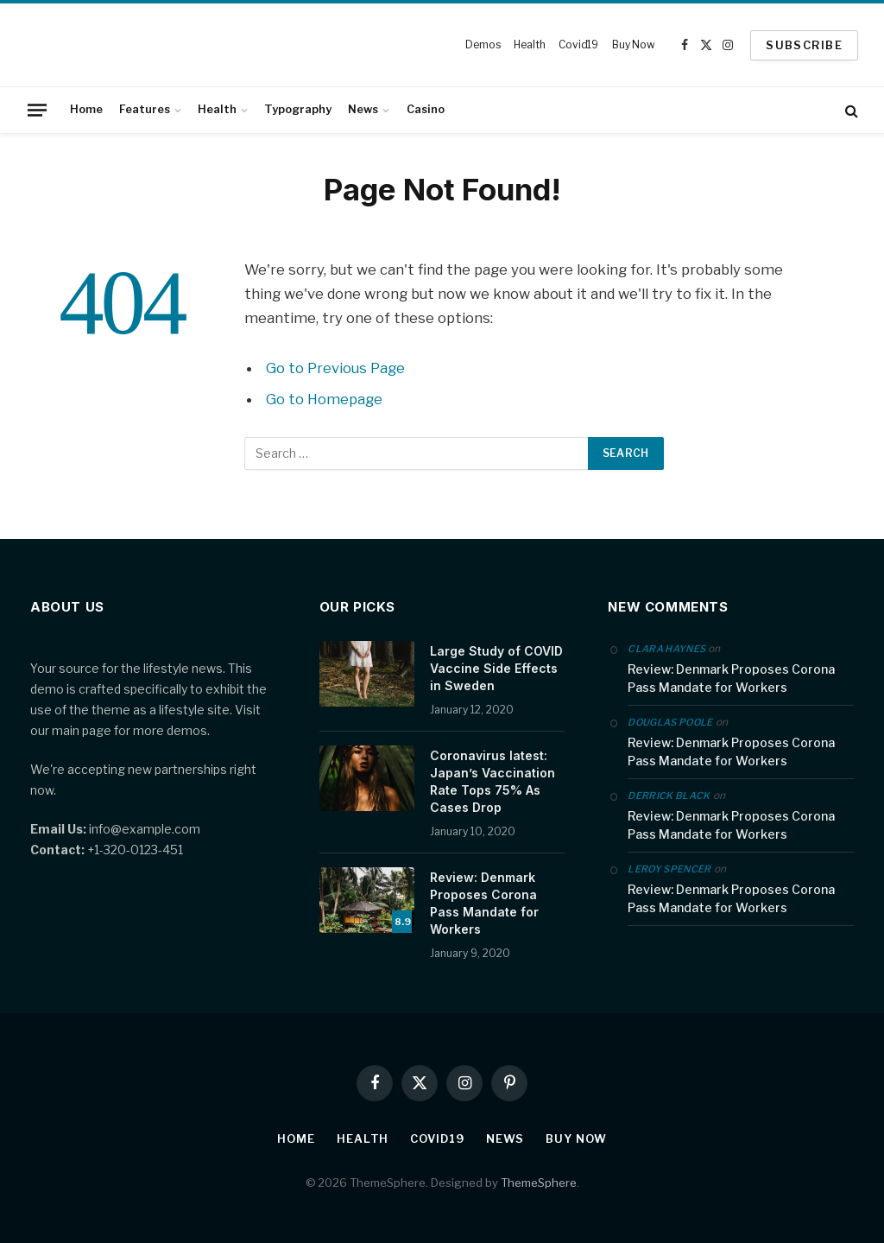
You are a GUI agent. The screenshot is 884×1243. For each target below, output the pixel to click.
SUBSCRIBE (804, 45)
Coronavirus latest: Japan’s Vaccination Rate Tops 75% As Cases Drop (492, 781)
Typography (298, 109)
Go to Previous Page (335, 368)
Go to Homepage (324, 399)
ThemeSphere (539, 1182)
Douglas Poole (670, 722)
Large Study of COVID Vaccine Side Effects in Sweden (496, 668)
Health (529, 44)
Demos (482, 44)
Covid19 (578, 44)
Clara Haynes (666, 649)
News (363, 109)
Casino (426, 109)
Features (144, 109)
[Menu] (37, 109)
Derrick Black (669, 796)
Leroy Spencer (669, 869)
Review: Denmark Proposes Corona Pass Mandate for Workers (484, 903)
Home (86, 109)
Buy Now (633, 44)
